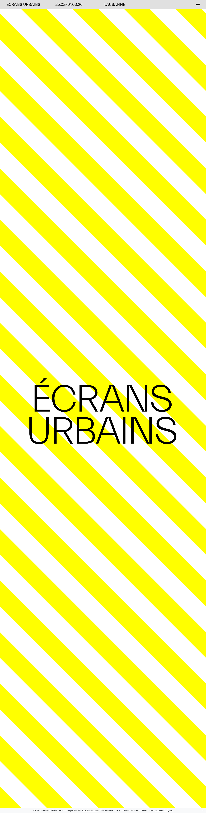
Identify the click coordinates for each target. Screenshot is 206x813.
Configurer (168, 810)
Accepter (159, 810)
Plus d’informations (90, 810)
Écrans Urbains (23, 4)
